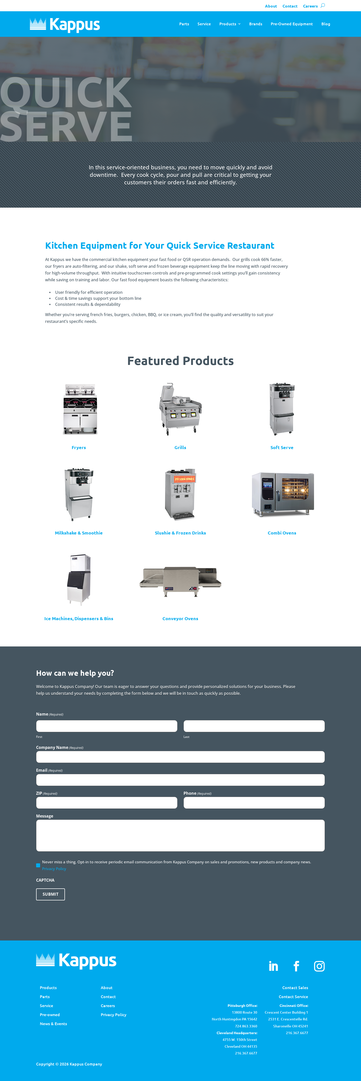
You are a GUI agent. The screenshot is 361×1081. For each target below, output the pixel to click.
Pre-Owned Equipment (292, 23)
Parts (184, 23)
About (271, 6)
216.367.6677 (297, 1032)
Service (204, 23)
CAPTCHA (45, 880)
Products (227, 23)
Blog (325, 23)
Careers (310, 6)
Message (44, 816)
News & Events (53, 1023)
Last (187, 737)
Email (49, 770)
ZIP (46, 793)
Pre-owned (50, 1014)
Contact (290, 6)
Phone (198, 793)
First (39, 737)
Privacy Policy (54, 868)
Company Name (59, 747)
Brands (255, 23)
